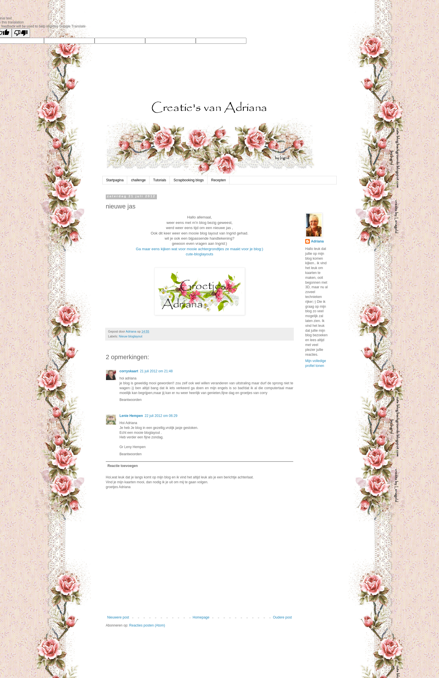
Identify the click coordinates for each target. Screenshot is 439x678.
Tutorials (159, 180)
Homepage (201, 617)
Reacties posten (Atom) (147, 625)
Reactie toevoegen (122, 466)
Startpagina (114, 180)
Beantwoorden (130, 400)
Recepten (218, 180)
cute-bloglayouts (199, 254)
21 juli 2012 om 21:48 (156, 371)
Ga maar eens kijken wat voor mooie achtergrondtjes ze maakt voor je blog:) (199, 249)
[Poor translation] (21, 33)
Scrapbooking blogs (188, 180)
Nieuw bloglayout (130, 336)
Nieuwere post (118, 617)
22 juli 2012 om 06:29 (161, 416)
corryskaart (128, 371)
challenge (138, 180)
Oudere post (282, 617)
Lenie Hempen (131, 416)
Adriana (317, 241)
